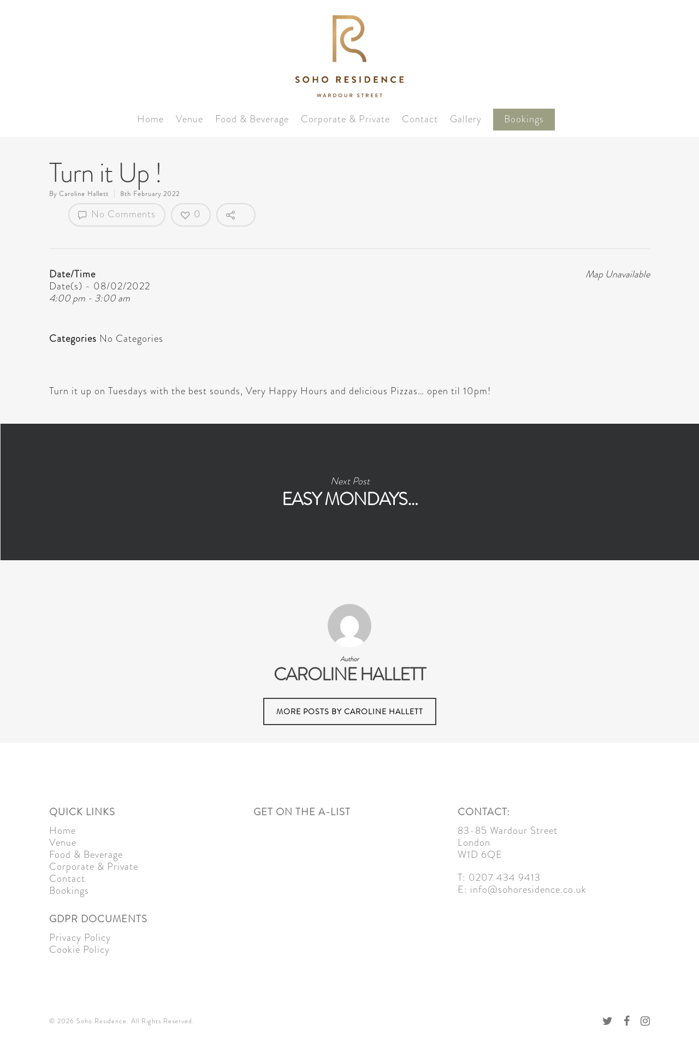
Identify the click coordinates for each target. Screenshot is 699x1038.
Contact (420, 119)
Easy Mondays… (349, 492)
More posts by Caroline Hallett (349, 711)
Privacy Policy (80, 937)
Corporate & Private (345, 119)
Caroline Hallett (84, 194)
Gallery (466, 119)
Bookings (524, 119)
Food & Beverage (252, 119)
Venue (189, 119)
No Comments (117, 214)
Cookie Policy (79, 949)
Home (150, 119)
